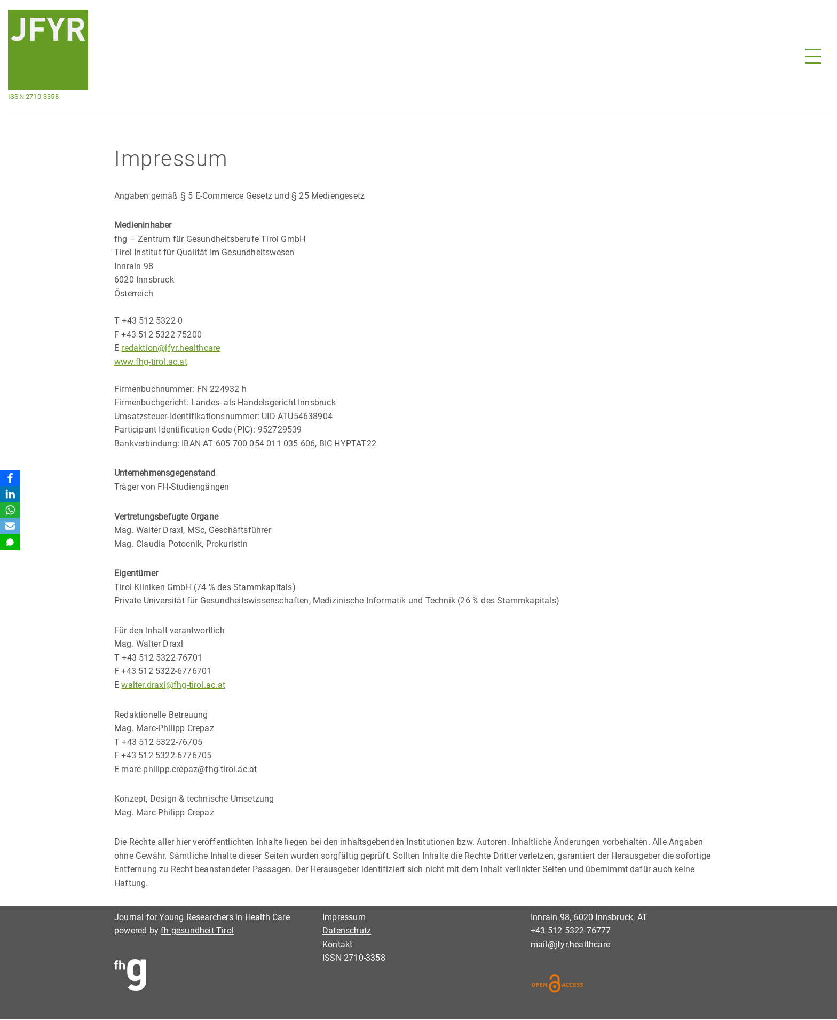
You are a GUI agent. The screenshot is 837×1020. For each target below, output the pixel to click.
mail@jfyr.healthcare (570, 945)
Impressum (344, 918)
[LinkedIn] (10, 494)
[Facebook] (10, 478)
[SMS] (10, 542)
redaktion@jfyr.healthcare (170, 348)
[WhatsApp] (10, 510)
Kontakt (337, 945)
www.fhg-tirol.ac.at (150, 362)
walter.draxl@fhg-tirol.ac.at (173, 685)
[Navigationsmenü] (813, 56)
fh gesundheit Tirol (197, 932)
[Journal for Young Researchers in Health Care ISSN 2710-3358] (48, 57)
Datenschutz (346, 932)
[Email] (10, 526)
